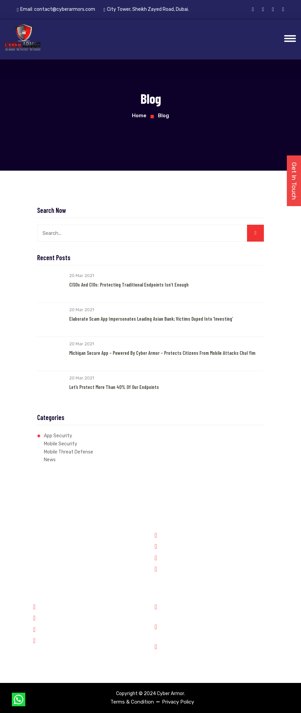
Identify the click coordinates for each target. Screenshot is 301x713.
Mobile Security (60, 444)
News (50, 460)
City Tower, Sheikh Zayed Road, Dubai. (209, 650)
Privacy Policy (178, 702)
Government (172, 535)
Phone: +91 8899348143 (193, 610)
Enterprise (170, 568)
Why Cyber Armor (56, 606)
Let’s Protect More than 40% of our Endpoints (114, 387)
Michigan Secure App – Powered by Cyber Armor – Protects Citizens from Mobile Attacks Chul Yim (162, 353)
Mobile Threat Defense (68, 452)
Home (139, 116)
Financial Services (178, 557)
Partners (46, 617)
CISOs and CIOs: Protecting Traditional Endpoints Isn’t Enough (129, 284)
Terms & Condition (132, 702)
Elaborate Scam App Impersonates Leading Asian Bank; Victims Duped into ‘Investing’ (151, 319)
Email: (56, 9)
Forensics (169, 546)
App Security (58, 436)
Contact (46, 640)
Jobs (42, 629)
